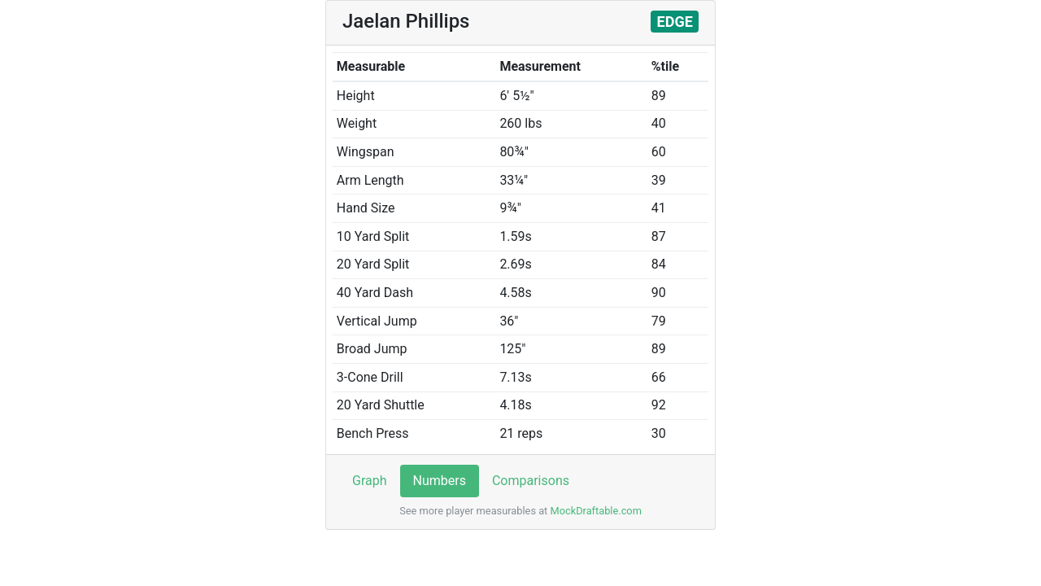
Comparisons (530, 480)
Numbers (439, 480)
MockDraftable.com (594, 511)
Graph (369, 480)
